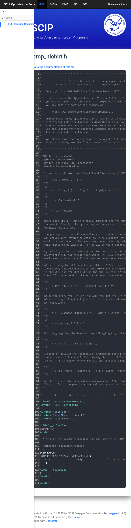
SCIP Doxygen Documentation (24, 24)
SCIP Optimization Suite (19, 4)
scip (121, 459)
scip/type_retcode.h (110, 415)
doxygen (113, 513)
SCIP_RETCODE (90, 456)
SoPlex (53, 4)
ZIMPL (65, 4)
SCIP (42, 4)
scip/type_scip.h (108, 418)
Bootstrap (51, 521)
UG (76, 4)
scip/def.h (103, 412)
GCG (85, 4)
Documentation (117, 4)
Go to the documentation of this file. (95, 67)
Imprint (77, 517)
